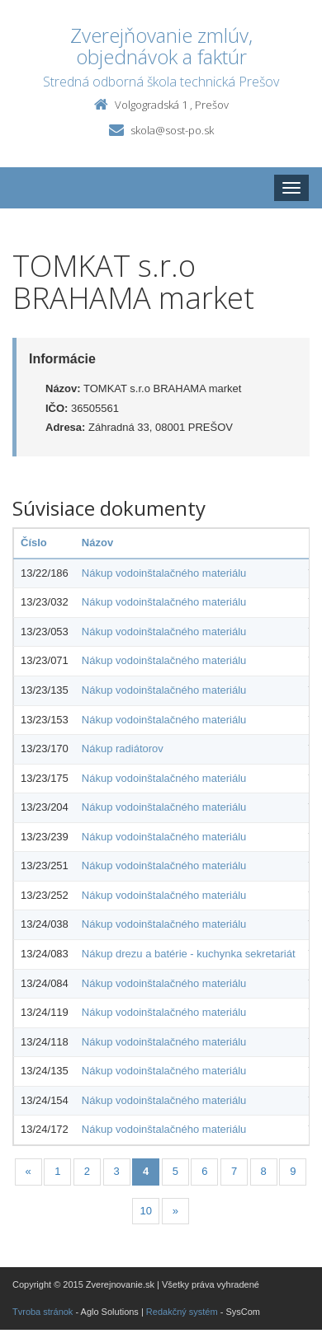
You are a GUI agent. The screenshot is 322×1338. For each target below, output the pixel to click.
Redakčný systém (182, 1312)
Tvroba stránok (42, 1312)
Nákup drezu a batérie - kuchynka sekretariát (189, 953)
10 (145, 1211)
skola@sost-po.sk (172, 130)
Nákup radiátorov (122, 748)
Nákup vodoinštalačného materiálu (164, 573)
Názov (97, 542)
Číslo (34, 542)
